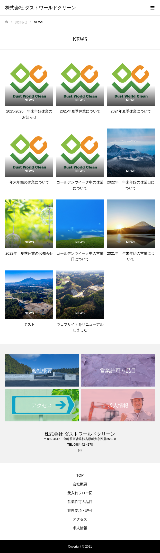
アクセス (80, 519)
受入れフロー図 (80, 493)
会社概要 (80, 484)
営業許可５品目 (80, 502)
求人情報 (80, 528)
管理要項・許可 (80, 510)
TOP (80, 475)
